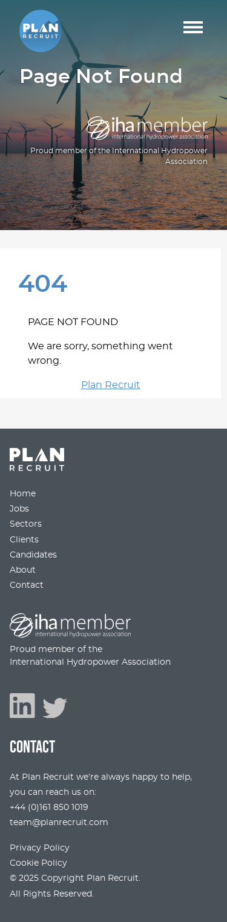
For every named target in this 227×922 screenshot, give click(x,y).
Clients (24, 539)
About (23, 570)
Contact (27, 585)
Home (23, 493)
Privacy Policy (40, 847)
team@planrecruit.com (59, 822)
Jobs (19, 508)
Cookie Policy (38, 863)
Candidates (33, 554)
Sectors (26, 524)
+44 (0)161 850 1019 (49, 807)
